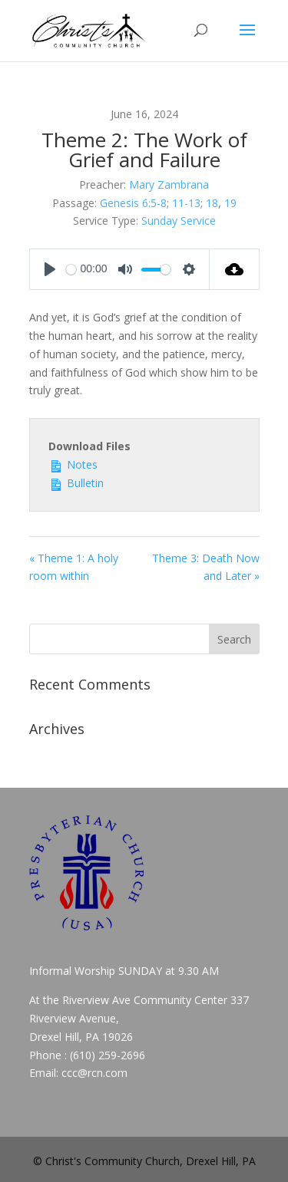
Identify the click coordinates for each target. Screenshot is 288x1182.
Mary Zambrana (169, 184)
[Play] (50, 269)
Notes (73, 464)
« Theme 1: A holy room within (73, 567)
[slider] (71, 269)
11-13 (186, 203)
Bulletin (76, 482)
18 (212, 203)
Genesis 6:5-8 (133, 203)
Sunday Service (178, 220)
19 (230, 203)
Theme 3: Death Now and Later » (206, 567)
